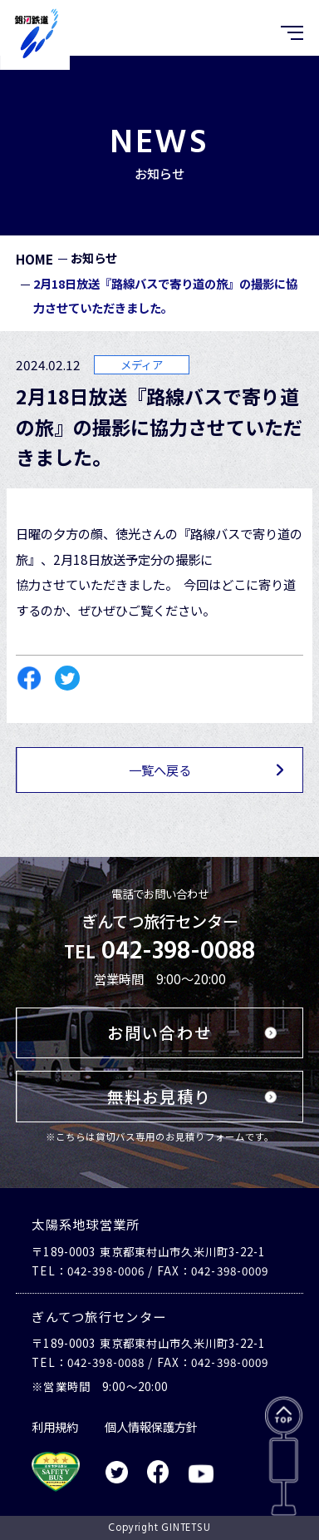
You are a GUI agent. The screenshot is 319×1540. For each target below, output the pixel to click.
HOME (34, 259)
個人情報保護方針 (151, 1426)
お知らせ (94, 257)
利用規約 (55, 1426)
